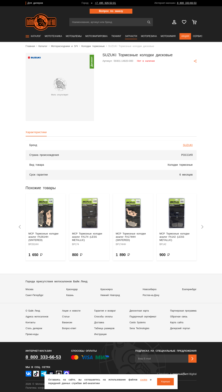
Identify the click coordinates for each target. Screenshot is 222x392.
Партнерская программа (183, 311)
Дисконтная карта (139, 311)
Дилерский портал (180, 328)
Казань (70, 295)
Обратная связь (178, 317)
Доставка (99, 323)
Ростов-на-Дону (151, 295)
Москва (29, 289)
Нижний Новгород (110, 295)
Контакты (31, 323)
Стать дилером (34, 328)
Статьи (66, 317)
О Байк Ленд (33, 311)
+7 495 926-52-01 (105, 3)
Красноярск (106, 289)
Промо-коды (32, 334)
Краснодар (72, 289)
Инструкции (100, 334)
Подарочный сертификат (143, 317)
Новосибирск (149, 289)
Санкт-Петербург (34, 295)
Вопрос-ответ (69, 328)
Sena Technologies (139, 328)
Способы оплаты (103, 317)
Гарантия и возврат (105, 311)
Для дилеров (35, 3)
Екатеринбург (189, 289)
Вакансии (67, 323)
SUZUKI (188, 145)
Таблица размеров (104, 328)
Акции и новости (71, 311)
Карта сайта (176, 323)
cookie (143, 380)
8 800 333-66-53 (186, 3)
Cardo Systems (138, 323)
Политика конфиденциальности (44, 388)
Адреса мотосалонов (37, 317)
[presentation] (20, 226)
